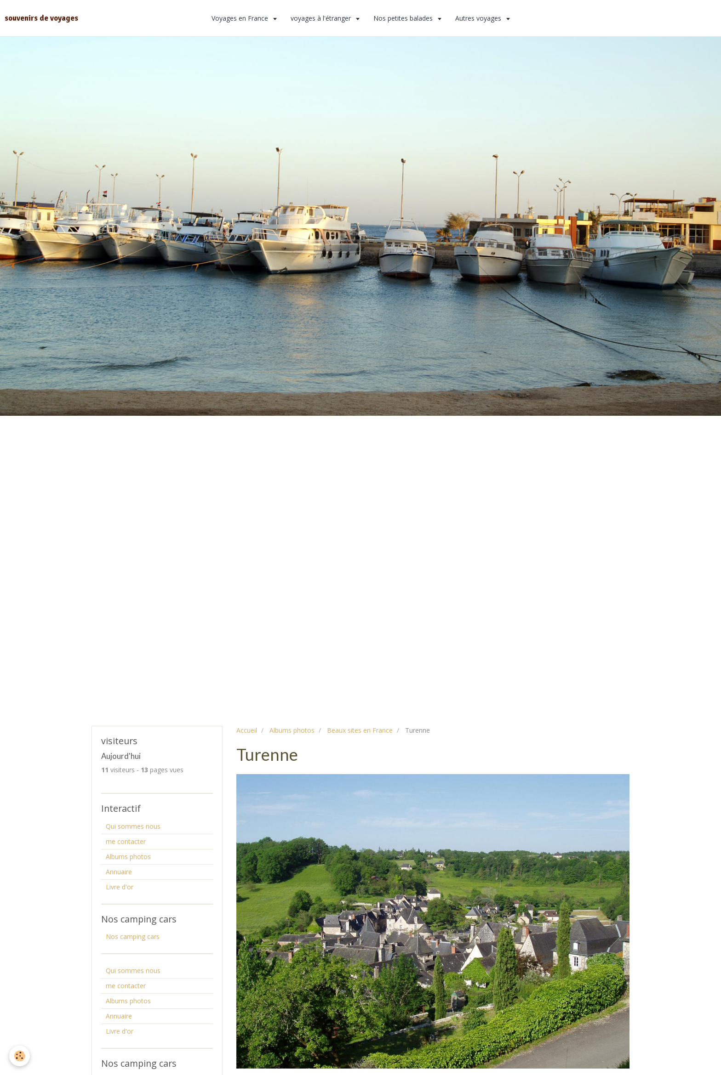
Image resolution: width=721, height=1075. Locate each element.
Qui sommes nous (133, 826)
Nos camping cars (133, 936)
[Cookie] (19, 1056)
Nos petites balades (404, 18)
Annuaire (119, 871)
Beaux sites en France (360, 730)
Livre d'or (119, 887)
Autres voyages (479, 18)
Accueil (246, 730)
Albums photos (292, 730)
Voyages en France (241, 18)
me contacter (126, 841)
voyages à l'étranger (322, 18)
